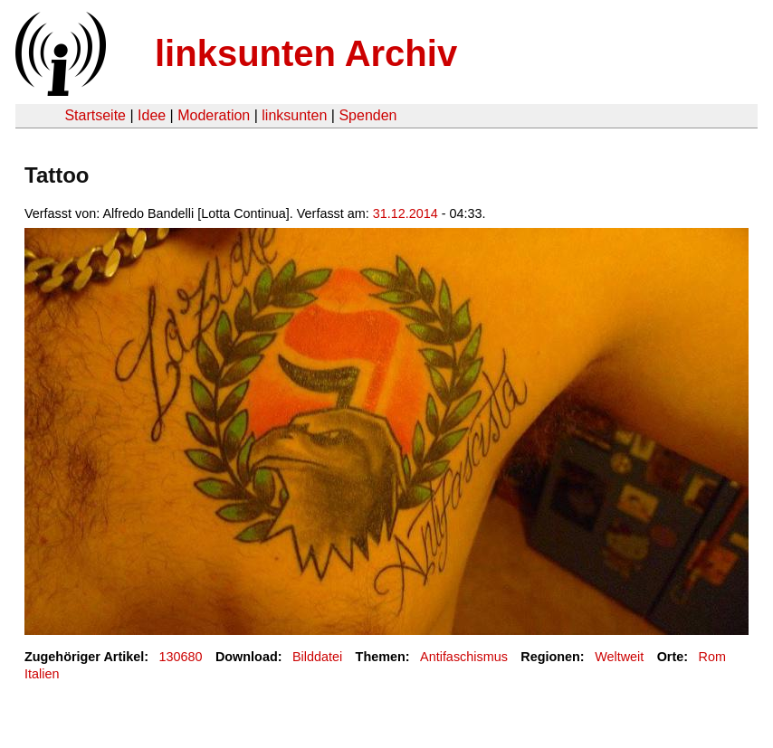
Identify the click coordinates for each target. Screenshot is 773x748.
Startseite (95, 115)
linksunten (294, 115)
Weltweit (619, 656)
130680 (181, 656)
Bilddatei (317, 656)
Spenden (367, 115)
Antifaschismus (464, 656)
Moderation (213, 115)
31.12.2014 (405, 213)
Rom (712, 656)
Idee (152, 115)
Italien (41, 674)
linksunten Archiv (306, 53)
